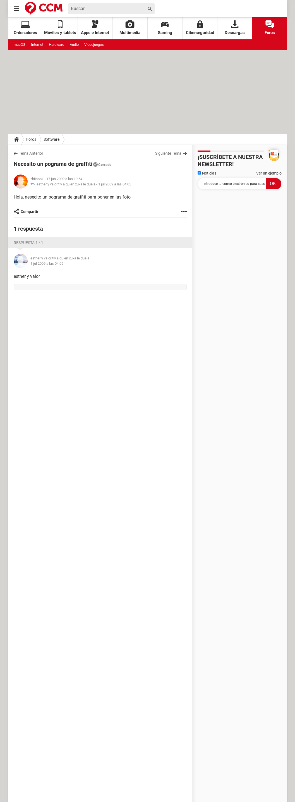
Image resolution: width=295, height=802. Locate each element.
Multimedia (129, 27)
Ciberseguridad (200, 27)
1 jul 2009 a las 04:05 (114, 184)
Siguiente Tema (168, 153)
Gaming (165, 27)
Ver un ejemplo (269, 173)
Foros (270, 27)
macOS (19, 44)
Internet (37, 44)
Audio (74, 44)
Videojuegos (94, 44)
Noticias (207, 173)
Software (51, 139)
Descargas (235, 27)
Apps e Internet (95, 27)
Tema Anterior (31, 153)
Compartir (30, 211)
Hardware (56, 44)
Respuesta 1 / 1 (28, 242)
